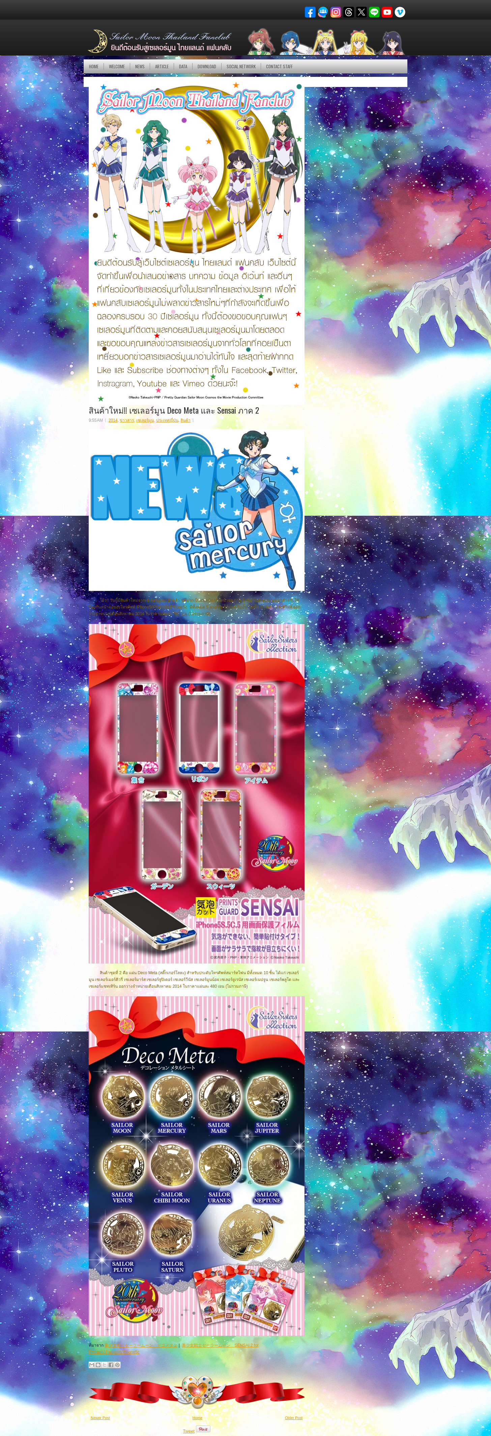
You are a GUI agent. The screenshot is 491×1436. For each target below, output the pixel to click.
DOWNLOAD (207, 66)
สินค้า (185, 420)
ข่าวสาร (127, 420)
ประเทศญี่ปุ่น (167, 420)
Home (93, 66)
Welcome (117, 66)
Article (162, 66)
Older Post (293, 1418)
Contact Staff (279, 66)
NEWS (140, 66)
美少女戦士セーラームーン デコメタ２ (141, 1345)
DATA (183, 66)
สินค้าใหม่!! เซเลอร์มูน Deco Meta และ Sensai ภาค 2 (174, 410)
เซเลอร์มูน (145, 420)
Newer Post (100, 1418)
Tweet (189, 1431)
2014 (113, 420)
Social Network (241, 66)
